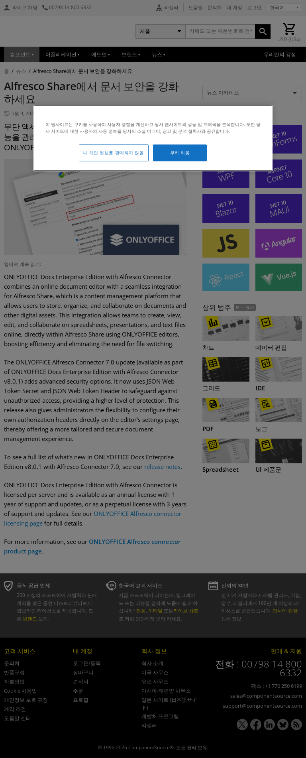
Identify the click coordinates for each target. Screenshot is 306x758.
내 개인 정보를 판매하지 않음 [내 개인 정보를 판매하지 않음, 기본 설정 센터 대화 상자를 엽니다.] (113, 153)
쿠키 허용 (180, 153)
